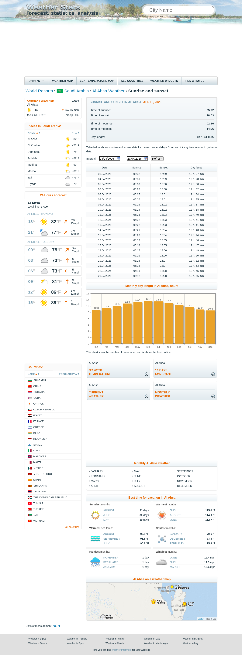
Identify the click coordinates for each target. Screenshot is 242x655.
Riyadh (32, 183)
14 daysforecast (163, 372)
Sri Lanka (40, 485)
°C (38, 80)
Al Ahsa (32, 139)
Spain (37, 479)
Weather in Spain (75, 643)
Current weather (40, 100)
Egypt (37, 415)
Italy (36, 450)
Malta (37, 462)
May (137, 471)
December (184, 485)
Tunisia (38, 503)
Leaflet (201, 619)
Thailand (39, 491)
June (137, 476)
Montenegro (42, 474)
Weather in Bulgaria (192, 638)
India (36, 433)
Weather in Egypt (37, 638)
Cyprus (38, 403)
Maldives (39, 456)
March (95, 481)
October (183, 476)
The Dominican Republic (50, 497)
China (37, 386)
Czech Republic (44, 409)
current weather (96, 394)
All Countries (132, 80)
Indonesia (40, 438)
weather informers (121, 649)
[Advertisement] (121, 48)
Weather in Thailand (77, 638)
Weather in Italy (190, 643)
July (137, 481)
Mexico (38, 468)
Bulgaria (39, 380)
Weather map (62, 80)
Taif (30, 177)
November (184, 481)
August (139, 485)
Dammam (34, 151)
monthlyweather (162, 394)
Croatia (39, 392)
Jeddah (32, 158)
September (185, 471)
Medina (32, 164)
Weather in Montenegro (156, 643)
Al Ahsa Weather (108, 91)
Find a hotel (194, 80)
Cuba (36, 397)
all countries (72, 526)
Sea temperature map (97, 80)
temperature (99, 372)
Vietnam (39, 520)
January (97, 471)
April (94, 485)
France (38, 421)
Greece (38, 427)
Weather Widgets (164, 80)
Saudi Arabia (76, 91)
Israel (37, 444)
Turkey (38, 509)
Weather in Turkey (114, 638)
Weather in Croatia (114, 643)
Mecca (32, 171)
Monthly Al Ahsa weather (152, 463)
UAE (36, 515)
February (98, 476)
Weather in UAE (152, 638)
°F (44, 80)
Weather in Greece (37, 643)
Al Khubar (34, 145)
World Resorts (39, 91)
